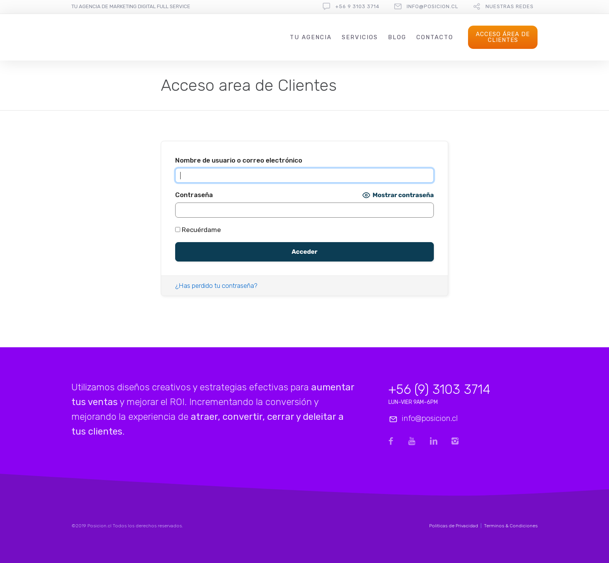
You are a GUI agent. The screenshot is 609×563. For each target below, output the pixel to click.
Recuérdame (198, 230)
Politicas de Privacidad (453, 525)
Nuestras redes (509, 6)
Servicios (360, 37)
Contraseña (194, 195)
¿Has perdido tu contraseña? (216, 285)
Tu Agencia (311, 37)
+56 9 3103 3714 (357, 6)
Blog (397, 37)
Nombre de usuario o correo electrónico (238, 160)
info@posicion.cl (432, 6)
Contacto (434, 37)
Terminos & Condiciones (511, 525)
